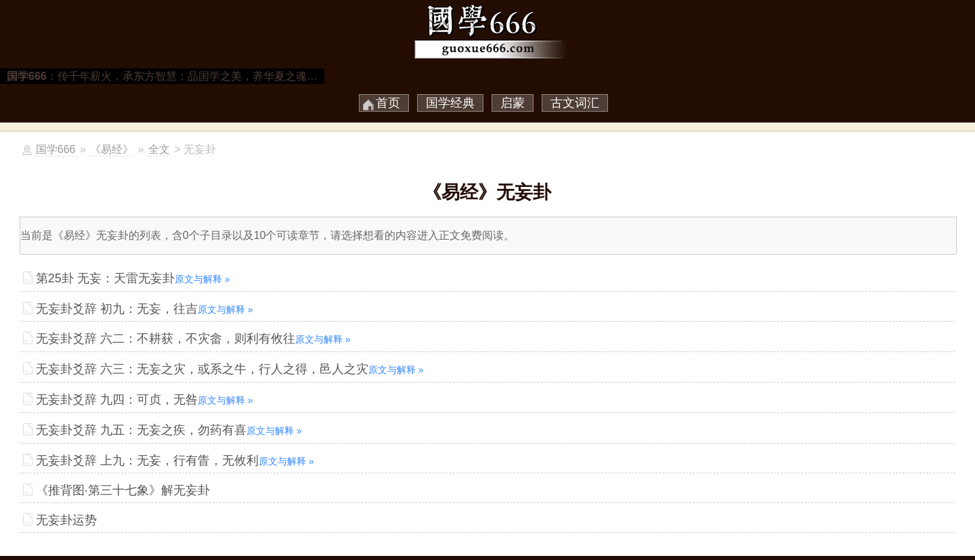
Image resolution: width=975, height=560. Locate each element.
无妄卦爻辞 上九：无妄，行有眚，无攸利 (175, 460)
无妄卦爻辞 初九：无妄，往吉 (144, 309)
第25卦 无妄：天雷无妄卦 (133, 278)
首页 (388, 103)
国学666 (56, 149)
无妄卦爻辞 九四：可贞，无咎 (144, 399)
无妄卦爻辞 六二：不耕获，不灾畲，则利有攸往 (193, 338)
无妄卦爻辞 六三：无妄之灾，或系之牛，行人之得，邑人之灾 (230, 369)
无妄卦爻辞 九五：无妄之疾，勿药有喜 (169, 430)
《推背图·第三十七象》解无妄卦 (123, 490)
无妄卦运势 (66, 520)
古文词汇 (574, 103)
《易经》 (111, 149)
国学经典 (450, 103)
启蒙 (512, 103)
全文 (159, 149)
